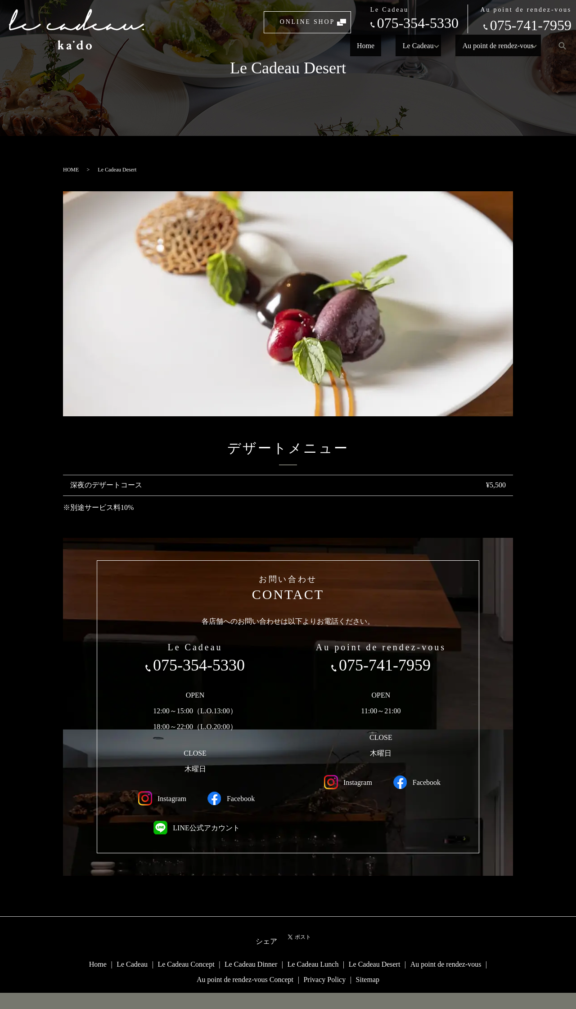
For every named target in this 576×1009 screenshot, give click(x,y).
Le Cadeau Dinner (251, 964)
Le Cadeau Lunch (313, 964)
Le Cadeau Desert (374, 964)
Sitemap (367, 979)
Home (372, 45)
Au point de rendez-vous (490, 45)
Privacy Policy (324, 979)
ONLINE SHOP (307, 21)
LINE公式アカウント (194, 828)
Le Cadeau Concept (186, 964)
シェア (266, 941)
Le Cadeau (411, 45)
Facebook (229, 798)
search (562, 45)
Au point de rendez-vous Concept (245, 979)
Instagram (160, 798)
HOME (71, 170)
